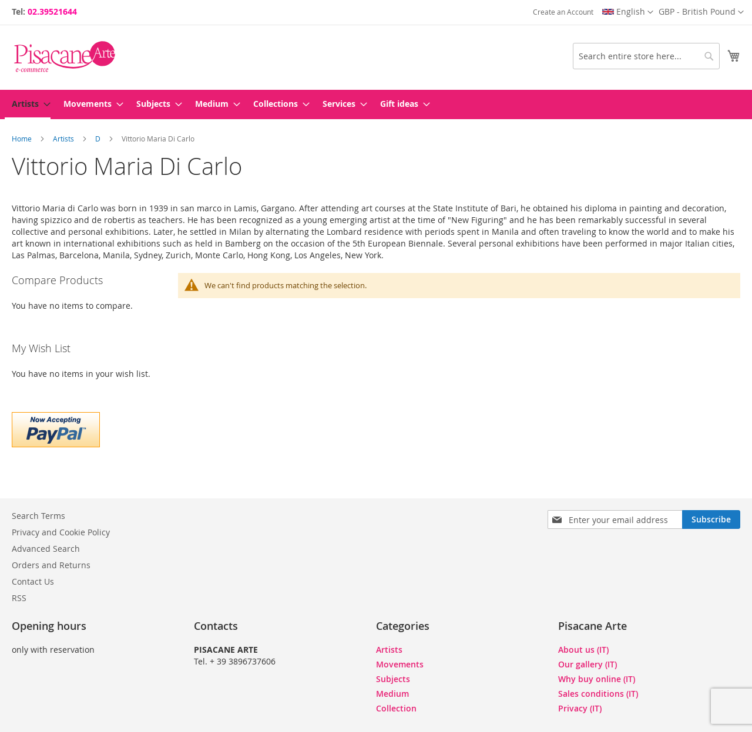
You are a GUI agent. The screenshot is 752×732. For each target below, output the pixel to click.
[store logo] (65, 56)
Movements (400, 664)
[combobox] (646, 56)
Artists (64, 138)
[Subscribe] (711, 519)
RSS (19, 597)
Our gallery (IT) (587, 664)
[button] (701, 12)
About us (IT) (583, 649)
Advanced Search (46, 548)
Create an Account (563, 11)
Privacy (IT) (580, 708)
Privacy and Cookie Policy (61, 532)
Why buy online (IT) (596, 678)
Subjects (393, 678)
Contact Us (33, 581)
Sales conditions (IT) (598, 693)
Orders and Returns (51, 565)
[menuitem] (28, 104)
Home (22, 138)
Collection (396, 708)
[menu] (376, 104)
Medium (392, 693)
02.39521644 (52, 11)
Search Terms (38, 515)
